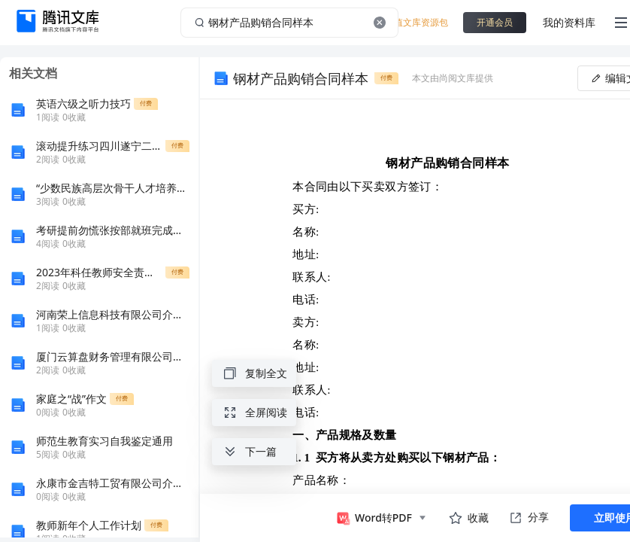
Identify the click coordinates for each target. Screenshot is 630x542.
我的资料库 (569, 22)
